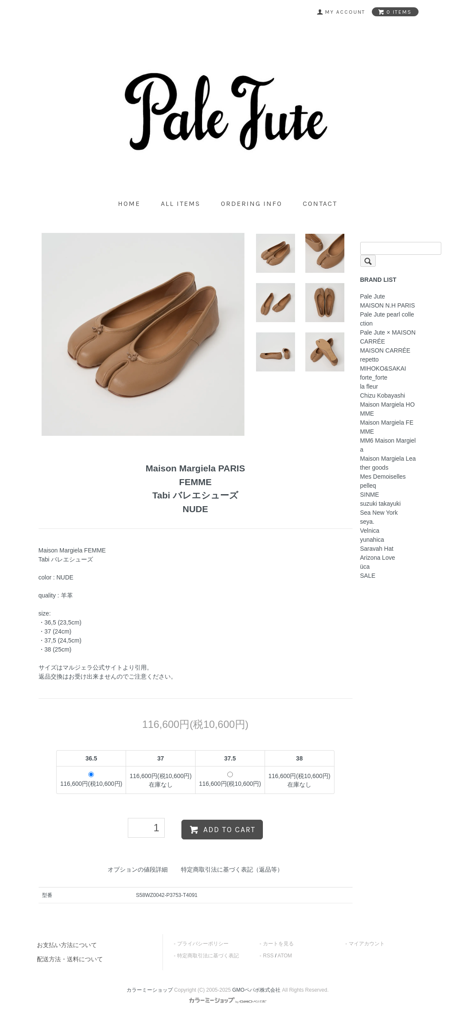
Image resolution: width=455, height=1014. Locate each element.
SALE (368, 575)
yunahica (372, 539)
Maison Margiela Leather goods (388, 463)
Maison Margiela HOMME (387, 409)
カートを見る (278, 944)
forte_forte (374, 377)
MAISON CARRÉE (385, 350)
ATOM (284, 956)
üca (365, 566)
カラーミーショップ (150, 990)
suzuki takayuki (380, 503)
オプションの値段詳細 (138, 869)
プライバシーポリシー (203, 944)
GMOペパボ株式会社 (256, 990)
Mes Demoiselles (383, 476)
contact (320, 203)
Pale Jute (372, 296)
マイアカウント (367, 944)
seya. (367, 521)
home (129, 203)
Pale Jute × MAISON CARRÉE (388, 337)
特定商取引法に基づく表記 (208, 956)
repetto (369, 359)
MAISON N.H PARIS (387, 305)
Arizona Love (377, 557)
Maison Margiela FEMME (387, 427)
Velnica (370, 530)
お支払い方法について (67, 945)
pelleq (368, 485)
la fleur (369, 386)
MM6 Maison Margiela (388, 445)
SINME (369, 494)
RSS (268, 956)
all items (180, 203)
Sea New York (379, 512)
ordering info (251, 203)
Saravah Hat (377, 548)
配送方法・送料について (70, 959)
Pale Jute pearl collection (387, 319)
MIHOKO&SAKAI (383, 368)
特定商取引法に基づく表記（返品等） (232, 869)
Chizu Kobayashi (382, 395)
